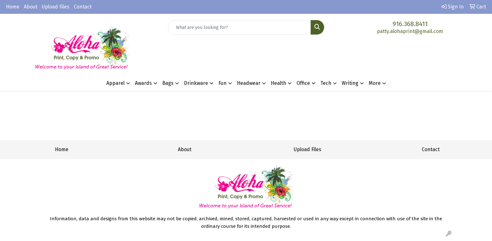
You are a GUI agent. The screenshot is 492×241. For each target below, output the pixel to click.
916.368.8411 (410, 24)
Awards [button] (143, 83)
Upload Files (55, 7)
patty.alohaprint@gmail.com (410, 31)
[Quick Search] (239, 27)
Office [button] (303, 83)
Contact (83, 7)
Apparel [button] (115, 83)
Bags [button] (168, 83)
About (30, 7)
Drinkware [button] (196, 83)
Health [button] (278, 83)
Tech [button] (325, 83)
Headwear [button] (248, 83)
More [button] (375, 83)
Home (12, 7)
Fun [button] (222, 83)
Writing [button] (350, 83)
